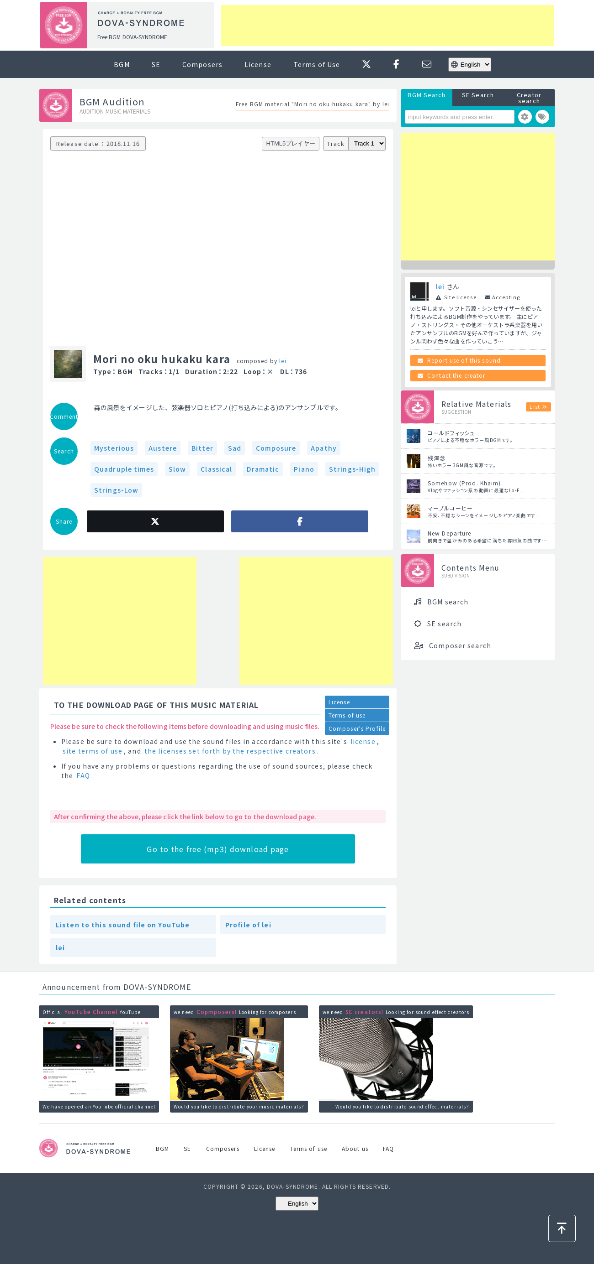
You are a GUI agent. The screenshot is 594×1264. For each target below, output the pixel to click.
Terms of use (347, 715)
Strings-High (352, 468)
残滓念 (437, 458)
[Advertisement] (387, 25)
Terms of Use (316, 64)
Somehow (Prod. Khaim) (464, 483)
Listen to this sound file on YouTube (123, 924)
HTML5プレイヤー (291, 143)
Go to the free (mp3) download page (218, 848)
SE (156, 64)
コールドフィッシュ (451, 433)
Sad (234, 448)
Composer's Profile (357, 728)
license (363, 741)
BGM (121, 64)
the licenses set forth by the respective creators (230, 750)
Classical (216, 468)
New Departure (450, 533)
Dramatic (263, 468)
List (535, 406)
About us (355, 1148)
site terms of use (92, 750)
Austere (162, 448)
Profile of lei (248, 924)
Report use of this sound (464, 360)
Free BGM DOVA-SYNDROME (132, 37)
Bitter (202, 448)
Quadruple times (124, 468)
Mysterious (114, 448)
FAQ (83, 775)
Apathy (324, 448)
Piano (304, 468)
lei (282, 360)
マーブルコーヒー (450, 508)
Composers (202, 64)
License (257, 64)
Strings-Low (116, 489)
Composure (276, 448)
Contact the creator (456, 375)
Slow (177, 468)
